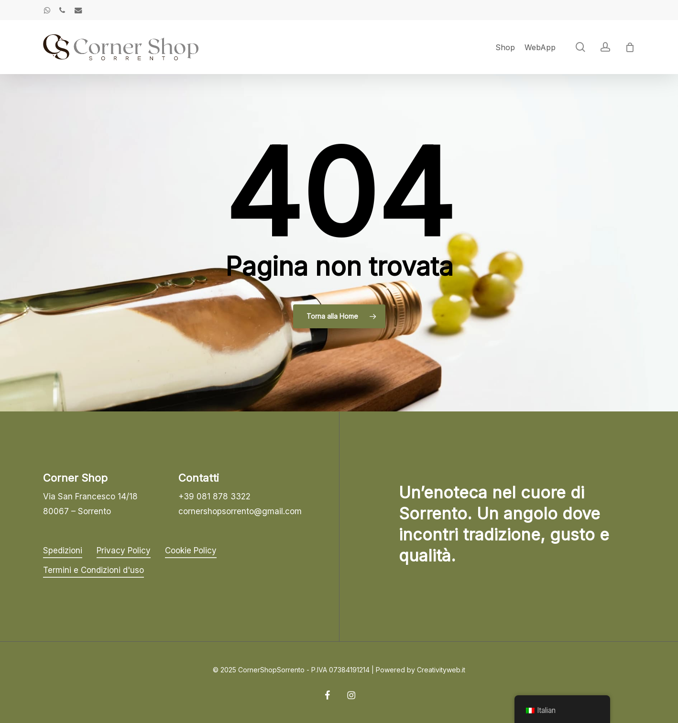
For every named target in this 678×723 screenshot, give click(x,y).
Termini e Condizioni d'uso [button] (93, 570)
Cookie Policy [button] (191, 550)
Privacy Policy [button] (124, 550)
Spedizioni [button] (62, 550)
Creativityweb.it (441, 670)
